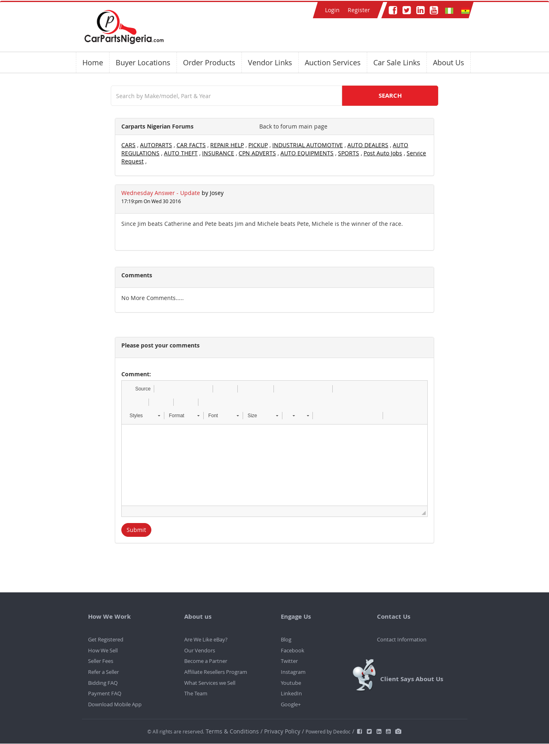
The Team (195, 693)
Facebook (292, 650)
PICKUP (258, 145)
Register (359, 10)
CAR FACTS (191, 145)
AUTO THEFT (181, 153)
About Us (448, 62)
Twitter (289, 661)
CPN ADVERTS (257, 153)
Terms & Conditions (233, 731)
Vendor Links (270, 62)
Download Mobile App (115, 704)
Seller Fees (100, 661)
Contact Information (401, 639)
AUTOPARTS (156, 145)
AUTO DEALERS (367, 145)
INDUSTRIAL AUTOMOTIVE (307, 145)
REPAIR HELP (227, 145)
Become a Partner (205, 661)
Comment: (136, 374)
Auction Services (333, 62)
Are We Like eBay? (206, 639)
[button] (139, 389)
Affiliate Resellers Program (215, 671)
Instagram (293, 671)
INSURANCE (218, 153)
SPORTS (348, 153)
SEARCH (390, 95)
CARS (128, 145)
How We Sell (103, 650)
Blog (286, 639)
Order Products (209, 62)
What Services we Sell (209, 682)
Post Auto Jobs (383, 153)
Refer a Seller (103, 671)
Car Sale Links (396, 62)
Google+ (291, 704)
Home (92, 62)
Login (332, 10)
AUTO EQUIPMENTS (307, 153)
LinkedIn (291, 693)
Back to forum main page (293, 126)
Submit (136, 530)
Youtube (291, 682)
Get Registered (105, 639)
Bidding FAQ (103, 682)
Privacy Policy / (284, 731)
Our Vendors (199, 650)
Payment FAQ (104, 693)
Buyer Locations (143, 62)
